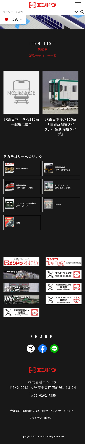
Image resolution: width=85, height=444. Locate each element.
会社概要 (11, 411)
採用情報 (24, 411)
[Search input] (37, 12)
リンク (55, 411)
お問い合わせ (40, 411)
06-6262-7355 (42, 395)
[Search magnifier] (82, 12)
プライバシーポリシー (41, 418)
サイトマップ (69, 411)
